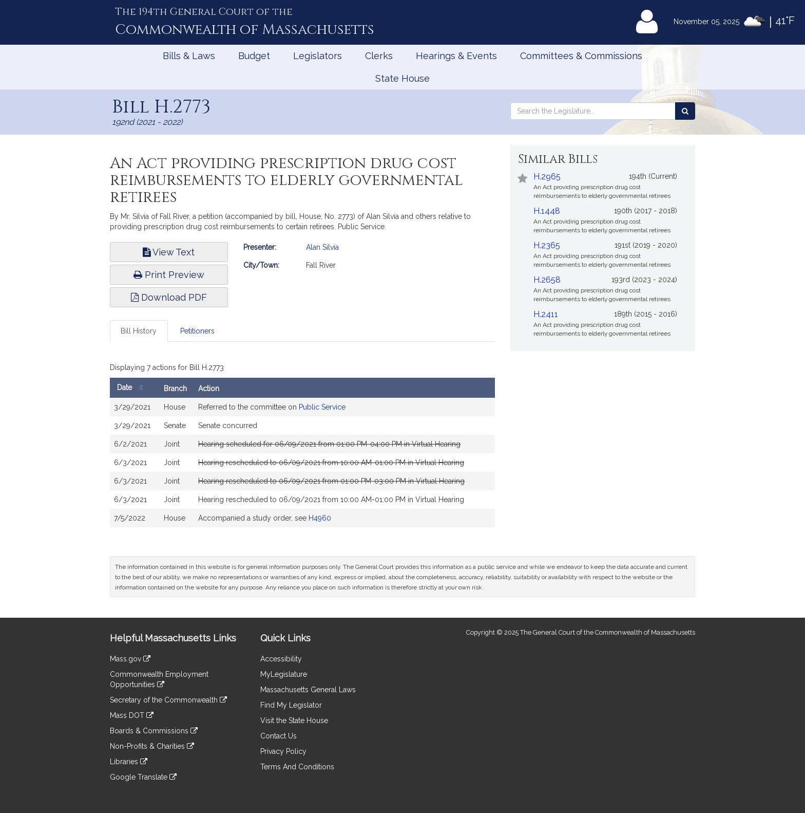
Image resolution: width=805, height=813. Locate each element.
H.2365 (546, 245)
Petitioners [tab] (197, 331)
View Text (169, 252)
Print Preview (168, 274)
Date (132, 388)
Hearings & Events (456, 55)
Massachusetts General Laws (308, 690)
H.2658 (547, 280)
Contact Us (278, 736)
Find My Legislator (291, 705)
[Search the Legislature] (685, 111)
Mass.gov (130, 659)
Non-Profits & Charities (152, 746)
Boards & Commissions (154, 731)
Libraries (128, 761)
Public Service (322, 407)
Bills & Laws (189, 55)
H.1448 (546, 211)
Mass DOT (132, 715)
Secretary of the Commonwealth (168, 700)
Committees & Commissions (581, 55)
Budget (254, 55)
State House (402, 78)
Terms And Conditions (297, 767)
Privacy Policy (283, 751)
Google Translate (143, 777)
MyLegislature (283, 674)
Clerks (379, 55)
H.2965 (547, 176)
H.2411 (545, 314)
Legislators (317, 55)
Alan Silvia (322, 247)
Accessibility (281, 659)
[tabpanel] (302, 446)
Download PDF (169, 297)
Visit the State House (294, 720)
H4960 (320, 518)
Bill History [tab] (139, 331)
